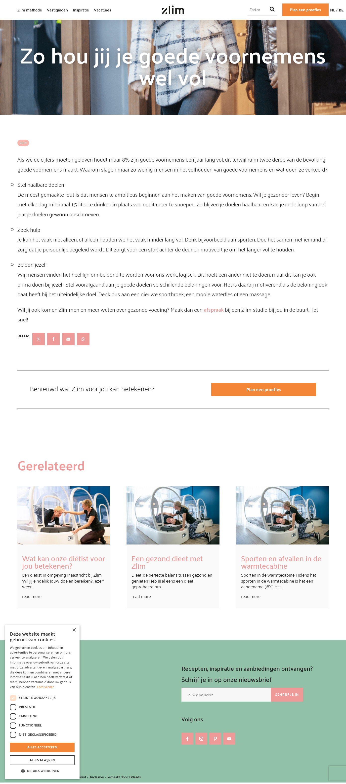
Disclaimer (96, 779)
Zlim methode (29, 10)
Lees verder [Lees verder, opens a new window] (45, 687)
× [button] (74, 630)
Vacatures (102, 9)
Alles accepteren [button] (42, 747)
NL (332, 9)
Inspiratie (81, 9)
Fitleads (135, 779)
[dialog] (42, 702)
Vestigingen (57, 10)
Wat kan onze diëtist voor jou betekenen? (63, 563)
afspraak (214, 309)
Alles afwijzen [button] (42, 760)
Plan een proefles (305, 9)
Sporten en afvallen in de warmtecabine (281, 563)
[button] (42, 771)
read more (32, 598)
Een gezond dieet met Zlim (167, 563)
